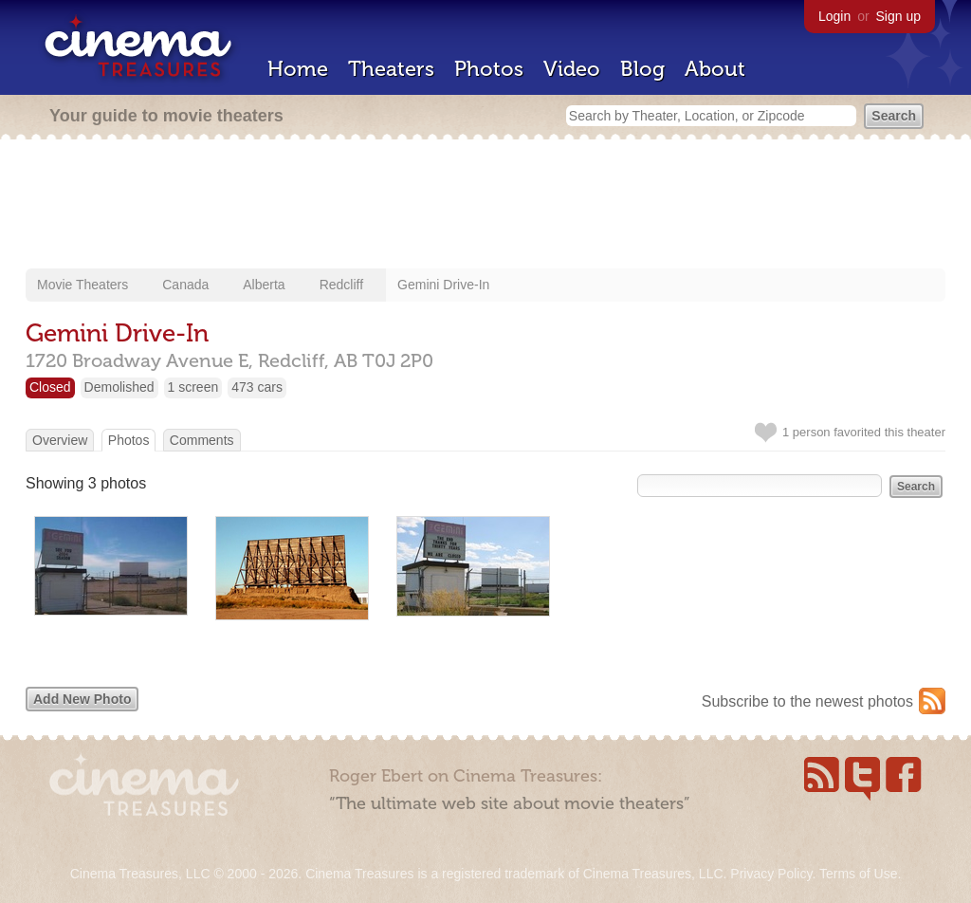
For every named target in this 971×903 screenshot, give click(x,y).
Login (834, 16)
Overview (59, 440)
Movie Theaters (82, 284)
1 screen (193, 387)
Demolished (119, 387)
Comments (202, 440)
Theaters (391, 69)
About (715, 69)
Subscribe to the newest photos (807, 701)
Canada (185, 284)
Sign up (898, 16)
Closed (50, 387)
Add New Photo (82, 699)
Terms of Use (858, 873)
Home (297, 69)
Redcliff (341, 284)
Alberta (263, 284)
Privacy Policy (771, 873)
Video (571, 69)
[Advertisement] (485, 206)
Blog (642, 69)
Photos (488, 69)
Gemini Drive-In (443, 284)
